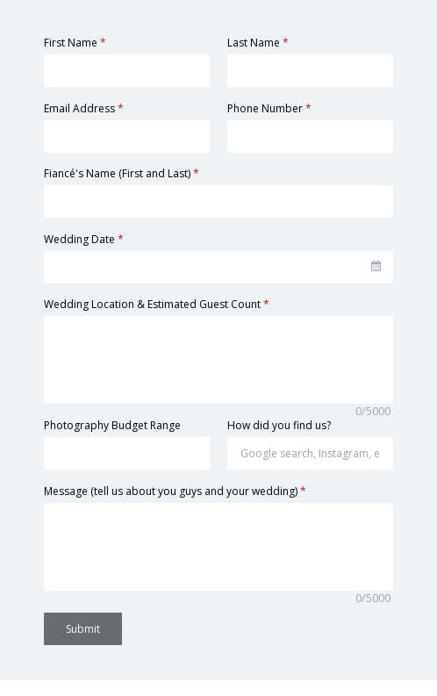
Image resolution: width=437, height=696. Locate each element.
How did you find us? (279, 425)
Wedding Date (84, 239)
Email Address (84, 108)
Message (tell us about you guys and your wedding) (175, 491)
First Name (75, 42)
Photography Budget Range (112, 425)
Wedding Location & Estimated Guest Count (156, 304)
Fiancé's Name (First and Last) (121, 173)
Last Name (258, 42)
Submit (83, 628)
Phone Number (269, 108)
